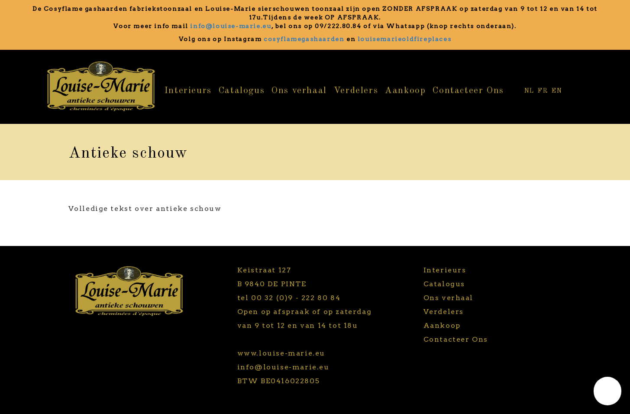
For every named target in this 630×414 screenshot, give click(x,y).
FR (543, 91)
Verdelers (356, 90)
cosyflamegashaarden (304, 39)
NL (529, 91)
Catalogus (242, 90)
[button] (607, 391)
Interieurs (188, 90)
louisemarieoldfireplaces (404, 39)
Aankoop (405, 90)
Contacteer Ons (468, 90)
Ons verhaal (299, 90)
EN (557, 91)
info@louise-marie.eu (230, 26)
